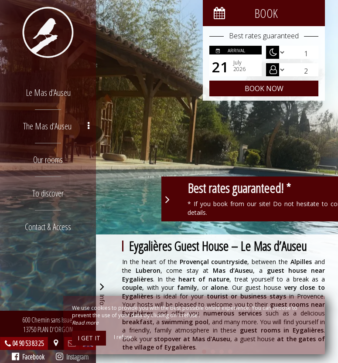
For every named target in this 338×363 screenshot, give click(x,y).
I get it (89, 338)
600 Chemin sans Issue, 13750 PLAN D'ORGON (48, 324)
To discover (48, 193)
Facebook (28, 357)
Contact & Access (48, 227)
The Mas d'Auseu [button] (56, 126)
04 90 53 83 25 (28, 343)
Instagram (72, 357)
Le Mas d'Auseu (48, 92)
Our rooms (48, 160)
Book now (264, 88)
